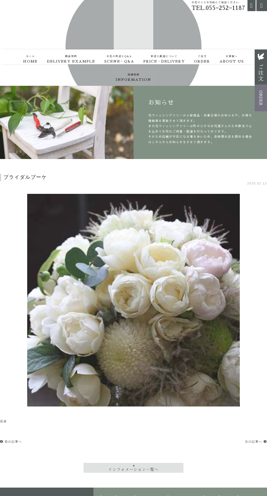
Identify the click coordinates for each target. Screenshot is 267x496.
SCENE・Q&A (98, 57)
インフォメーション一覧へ (133, 448)
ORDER (179, 57)
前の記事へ (11, 420)
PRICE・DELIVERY (142, 57)
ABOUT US (207, 57)
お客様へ (229, 476)
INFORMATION (245, 57)
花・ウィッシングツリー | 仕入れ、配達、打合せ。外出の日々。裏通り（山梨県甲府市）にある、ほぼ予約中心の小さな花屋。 (133, 24)
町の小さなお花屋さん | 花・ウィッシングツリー (46, 483)
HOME (11, 57)
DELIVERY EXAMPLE (50, 57)
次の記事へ (256, 420)
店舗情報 (247, 476)
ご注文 (212, 476)
